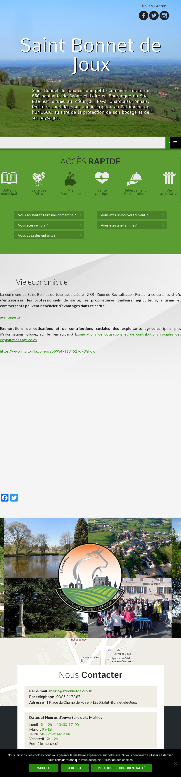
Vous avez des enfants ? (37, 235)
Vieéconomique (70, 192)
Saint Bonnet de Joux (90, 54)
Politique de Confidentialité (121, 768)
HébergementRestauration (134, 192)
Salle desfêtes (38, 192)
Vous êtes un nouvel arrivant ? (124, 215)
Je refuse (75, 768)
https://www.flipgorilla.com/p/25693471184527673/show (47, 351)
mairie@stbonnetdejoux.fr (70, 691)
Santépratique (102, 192)
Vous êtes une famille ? (119, 225)
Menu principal (175, 142)
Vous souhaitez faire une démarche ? (47, 215)
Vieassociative (169, 192)
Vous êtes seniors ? (33, 225)
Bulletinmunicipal (9, 192)
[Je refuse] (175, 763)
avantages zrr (11, 317)
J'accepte (43, 768)
